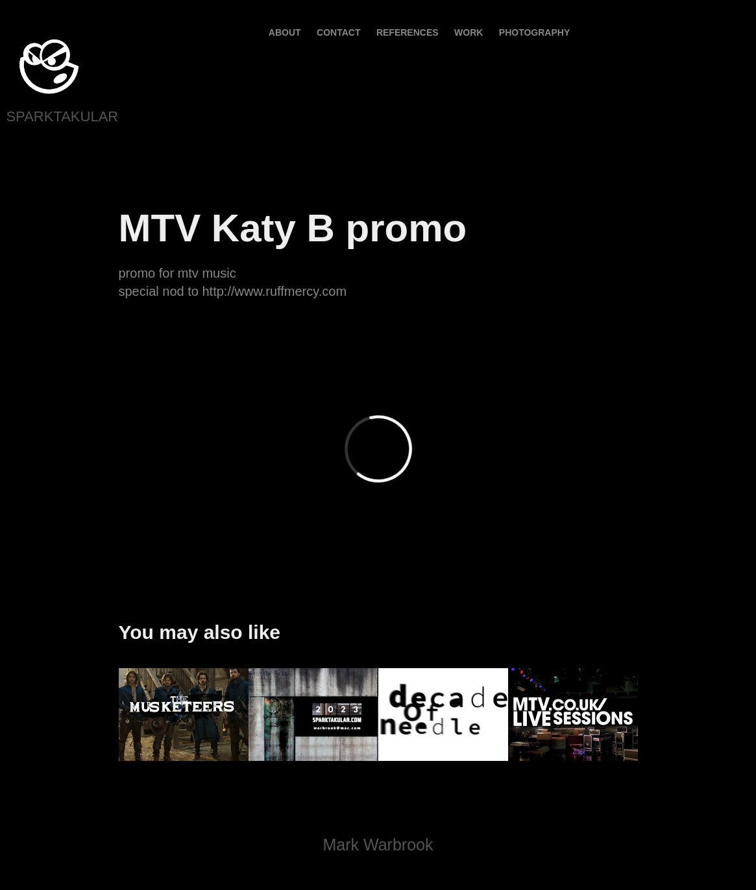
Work (468, 32)
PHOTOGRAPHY (534, 32)
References (407, 32)
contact (338, 32)
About (285, 32)
